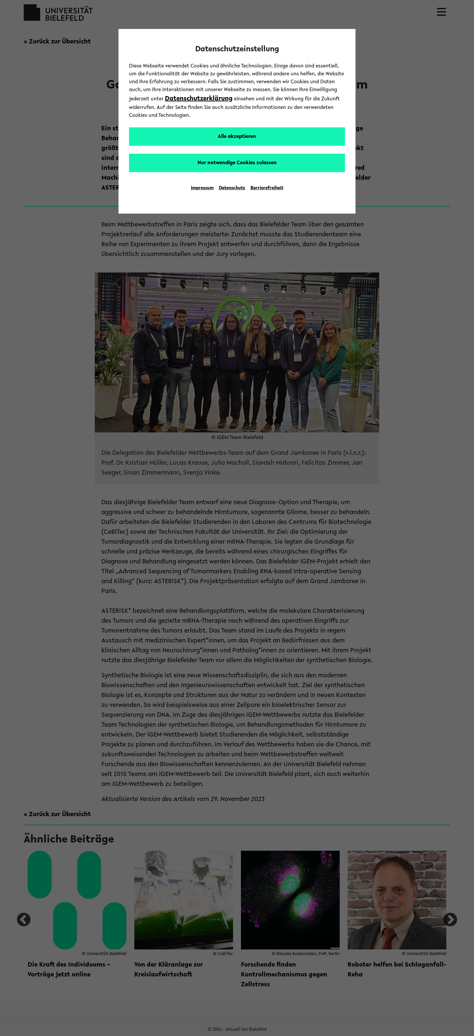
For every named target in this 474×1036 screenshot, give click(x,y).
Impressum (202, 188)
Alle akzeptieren (237, 136)
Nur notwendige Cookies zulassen (237, 163)
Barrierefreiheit (266, 188)
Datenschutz (232, 188)
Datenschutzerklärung (199, 98)
